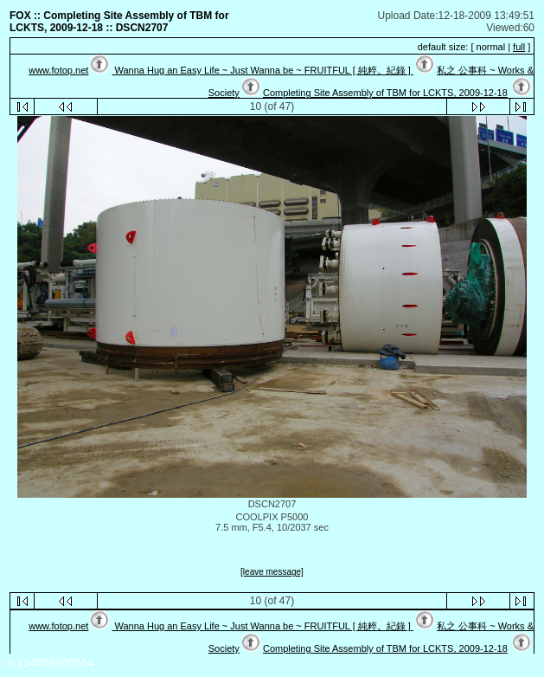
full (519, 47)
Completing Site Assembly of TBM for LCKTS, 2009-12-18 (385, 92)
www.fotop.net (58, 70)
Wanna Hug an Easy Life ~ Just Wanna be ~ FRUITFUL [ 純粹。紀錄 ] (262, 70)
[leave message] (272, 572)
